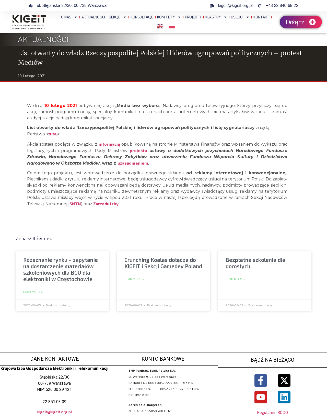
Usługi (240, 17)
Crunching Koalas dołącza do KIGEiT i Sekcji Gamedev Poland (163, 262)
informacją (109, 144)
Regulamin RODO (272, 412)
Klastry (216, 17)
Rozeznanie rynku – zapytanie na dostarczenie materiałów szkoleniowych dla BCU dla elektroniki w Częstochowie (60, 269)
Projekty (193, 17)
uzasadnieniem (133, 162)
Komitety (169, 17)
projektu (138, 150)
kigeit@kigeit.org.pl (54, 411)
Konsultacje (142, 17)
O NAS (69, 17)
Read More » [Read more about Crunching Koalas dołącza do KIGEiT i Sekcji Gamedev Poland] (134, 279)
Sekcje (118, 17)
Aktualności (93, 17)
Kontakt (261, 17)
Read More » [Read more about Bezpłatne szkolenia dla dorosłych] (235, 279)
